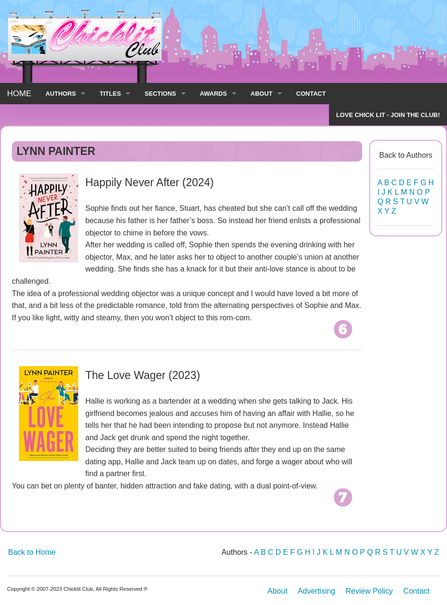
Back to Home (31, 552)
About (277, 591)
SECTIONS (160, 93)
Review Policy (369, 591)
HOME (19, 93)
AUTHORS (61, 93)
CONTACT (311, 93)
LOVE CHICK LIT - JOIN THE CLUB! (388, 114)
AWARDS (213, 93)
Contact (416, 591)
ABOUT (262, 93)
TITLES (110, 93)
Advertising (316, 591)
